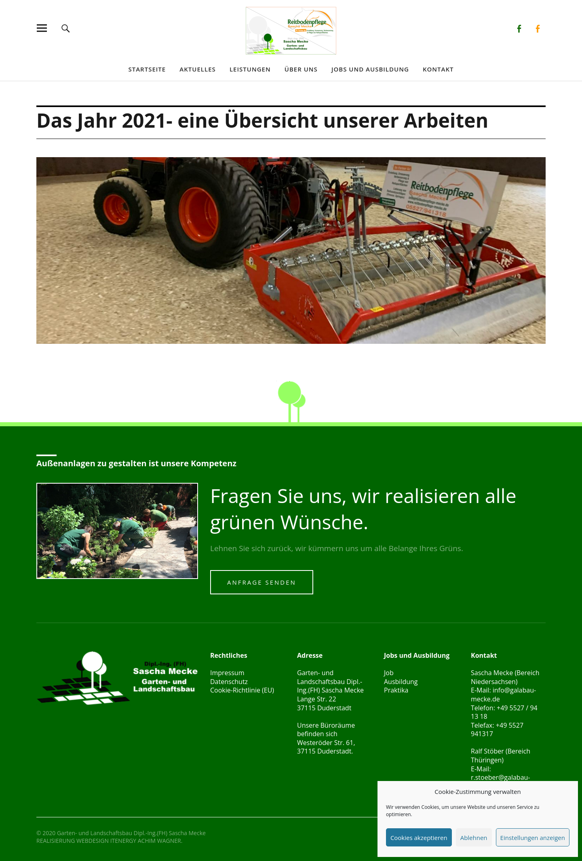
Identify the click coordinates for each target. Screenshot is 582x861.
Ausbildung (401, 681)
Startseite (147, 69)
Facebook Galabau (519, 28)
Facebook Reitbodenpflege (537, 28)
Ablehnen (473, 838)
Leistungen (250, 69)
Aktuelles (197, 69)
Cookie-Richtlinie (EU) (242, 690)
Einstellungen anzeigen (532, 838)
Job (389, 672)
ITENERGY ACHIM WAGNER (145, 840)
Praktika (396, 690)
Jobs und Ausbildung (370, 69)
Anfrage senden (261, 582)
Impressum (227, 672)
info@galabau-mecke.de (503, 694)
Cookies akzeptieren (418, 838)
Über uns (301, 69)
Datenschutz (229, 681)
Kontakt (438, 69)
